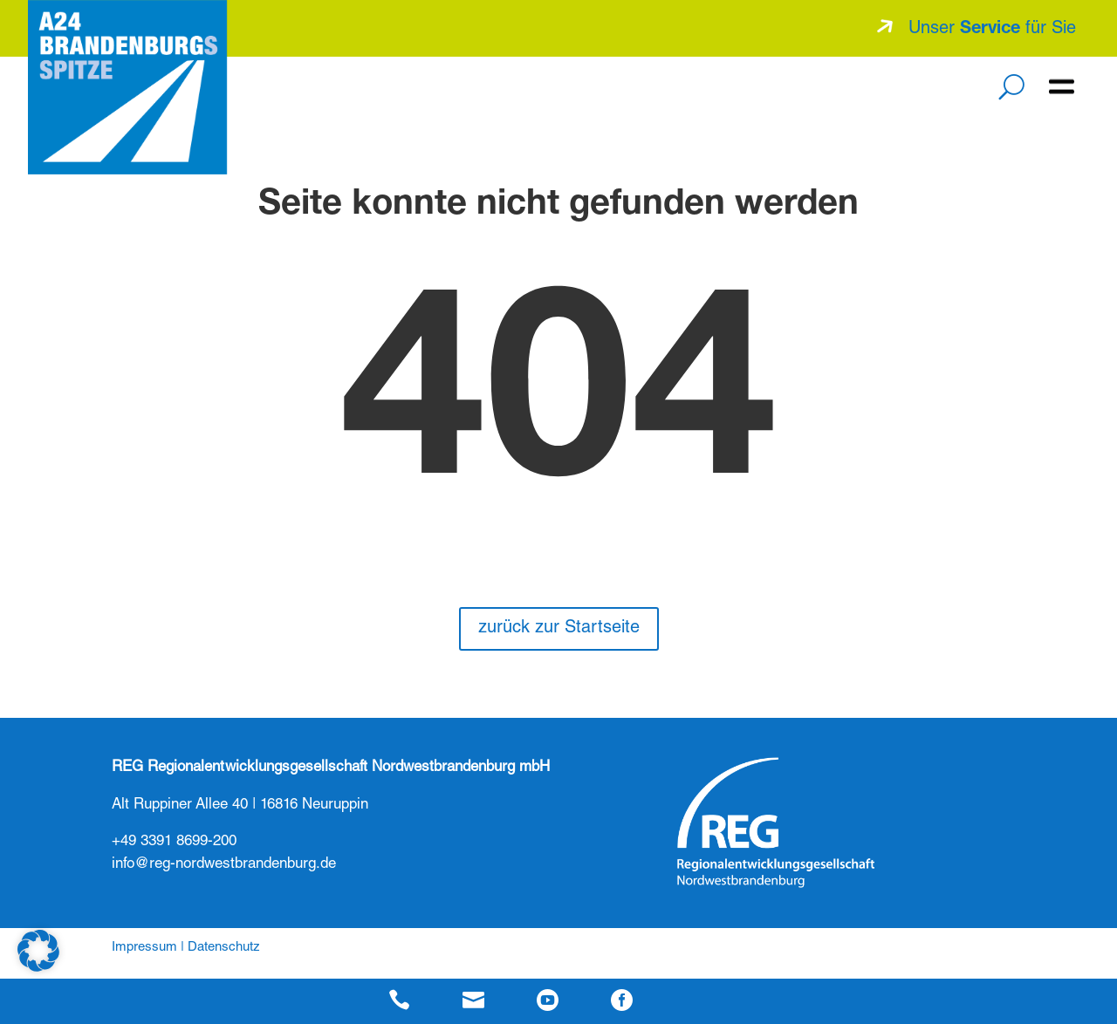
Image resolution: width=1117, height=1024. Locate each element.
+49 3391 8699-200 (174, 842)
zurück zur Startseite (559, 629)
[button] (38, 950)
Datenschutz (224, 947)
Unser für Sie (992, 29)
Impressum (144, 947)
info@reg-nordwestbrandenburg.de (224, 864)
